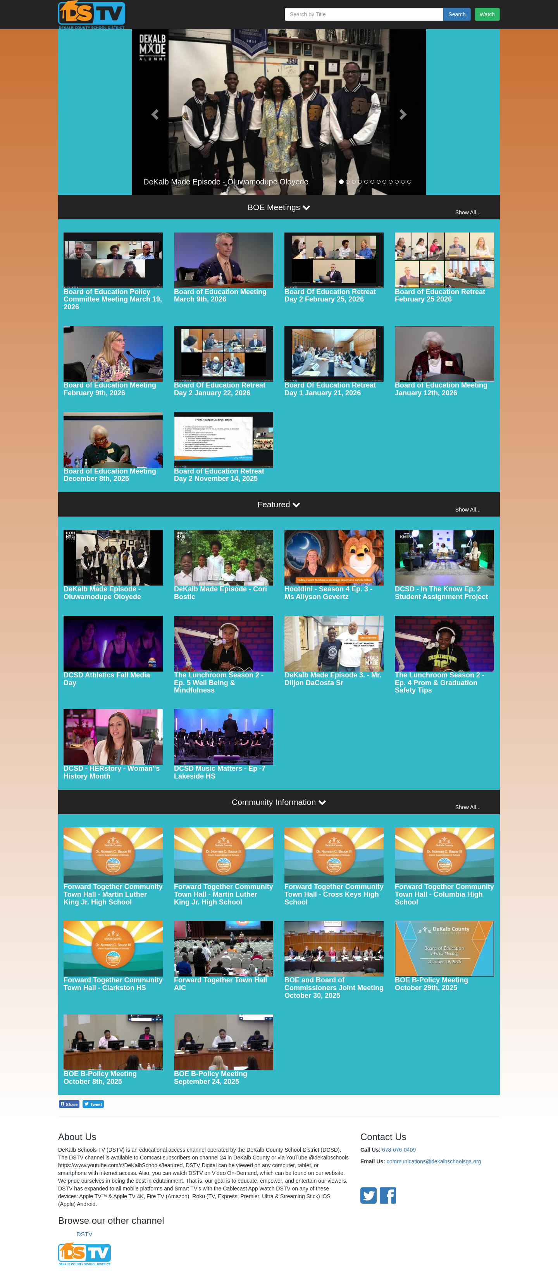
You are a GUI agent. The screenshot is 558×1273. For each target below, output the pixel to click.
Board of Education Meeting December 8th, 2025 (110, 475)
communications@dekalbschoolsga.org (434, 1161)
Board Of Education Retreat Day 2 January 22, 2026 (219, 389)
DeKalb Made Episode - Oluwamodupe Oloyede (102, 593)
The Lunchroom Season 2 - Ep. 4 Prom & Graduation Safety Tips (439, 682)
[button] (154, 112)
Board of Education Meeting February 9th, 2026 (110, 389)
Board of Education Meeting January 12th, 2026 (441, 389)
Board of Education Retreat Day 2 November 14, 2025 (219, 475)
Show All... (467, 212)
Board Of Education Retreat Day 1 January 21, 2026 (330, 389)
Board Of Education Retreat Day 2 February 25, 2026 (330, 295)
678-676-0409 (399, 1150)
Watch (487, 14)
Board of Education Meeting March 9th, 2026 (220, 295)
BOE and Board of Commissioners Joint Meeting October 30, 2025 (334, 987)
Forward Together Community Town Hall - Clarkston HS (113, 984)
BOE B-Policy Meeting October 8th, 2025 (100, 1077)
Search (456, 14)
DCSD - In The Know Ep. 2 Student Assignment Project (441, 593)
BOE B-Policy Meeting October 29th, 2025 (431, 984)
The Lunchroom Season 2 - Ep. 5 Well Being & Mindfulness (219, 682)
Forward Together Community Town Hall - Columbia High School (444, 894)
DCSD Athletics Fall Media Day (107, 679)
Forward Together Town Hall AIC (220, 984)
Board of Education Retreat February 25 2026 (440, 295)
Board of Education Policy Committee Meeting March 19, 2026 (113, 299)
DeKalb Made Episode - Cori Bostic (220, 593)
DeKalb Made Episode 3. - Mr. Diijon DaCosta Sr (332, 679)
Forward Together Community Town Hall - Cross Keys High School (334, 894)
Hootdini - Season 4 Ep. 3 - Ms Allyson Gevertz (328, 593)
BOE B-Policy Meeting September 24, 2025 (210, 1077)
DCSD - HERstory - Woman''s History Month (112, 772)
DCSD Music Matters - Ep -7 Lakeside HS (219, 772)
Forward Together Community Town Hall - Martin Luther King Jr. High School (113, 894)
